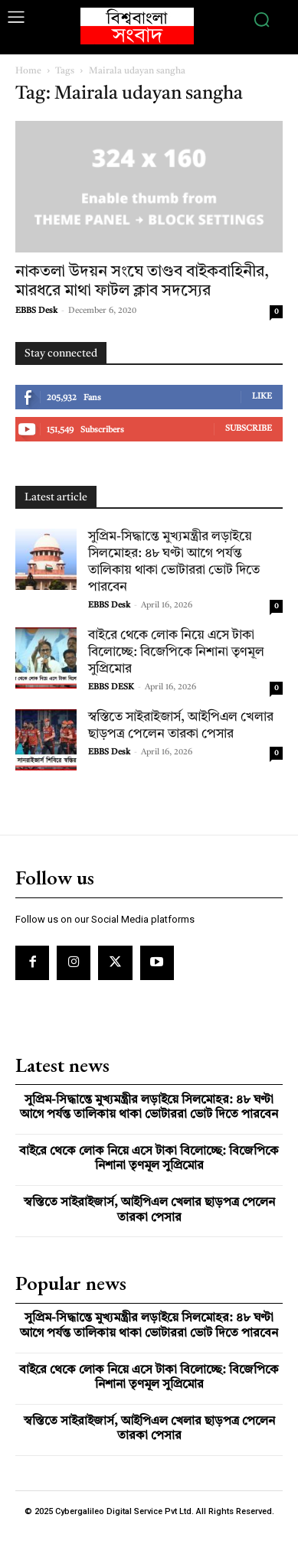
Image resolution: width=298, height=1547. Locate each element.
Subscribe (248, 429)
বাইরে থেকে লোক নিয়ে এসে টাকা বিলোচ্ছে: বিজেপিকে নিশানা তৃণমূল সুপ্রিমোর (176, 652)
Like (262, 396)
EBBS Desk (36, 311)
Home (28, 71)
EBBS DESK (111, 687)
